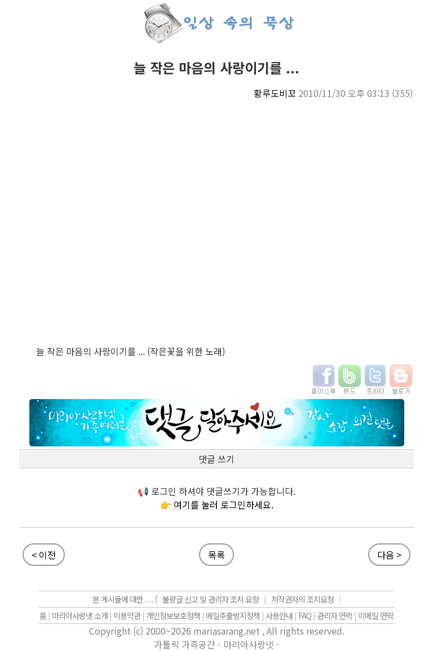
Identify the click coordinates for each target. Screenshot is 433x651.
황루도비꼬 (275, 93)
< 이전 (44, 554)
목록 (216, 554)
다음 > (389, 554)
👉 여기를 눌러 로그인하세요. (216, 504)
